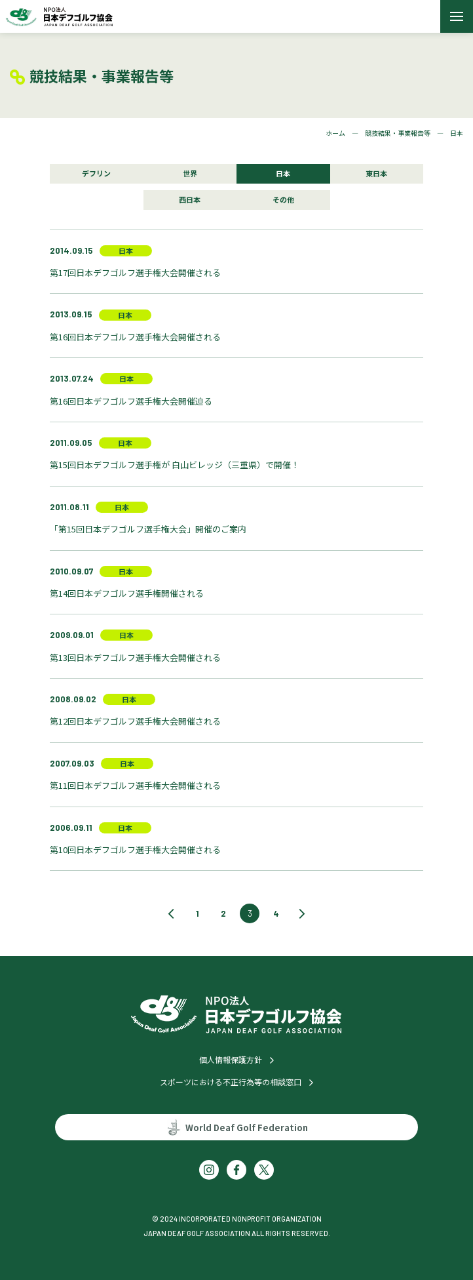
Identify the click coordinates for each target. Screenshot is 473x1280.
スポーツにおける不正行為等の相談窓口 (230, 1081)
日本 (283, 173)
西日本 (189, 199)
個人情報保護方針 (230, 1059)
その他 (283, 199)
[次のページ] (302, 913)
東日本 (376, 173)
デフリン (96, 173)
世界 (190, 173)
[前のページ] (171, 913)
